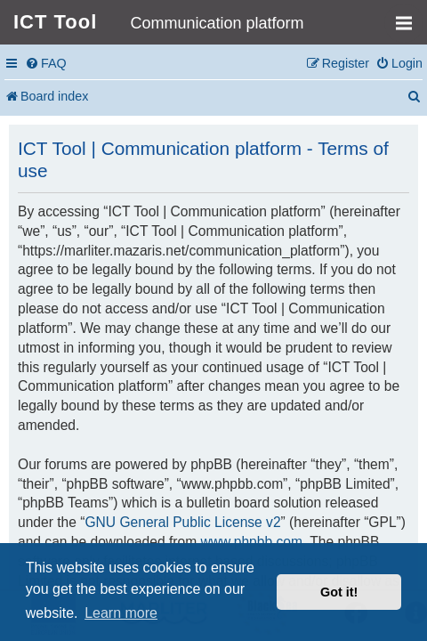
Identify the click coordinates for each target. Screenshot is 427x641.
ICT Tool (55, 22)
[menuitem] (46, 63)
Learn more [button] (121, 613)
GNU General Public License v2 (182, 522)
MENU (409, 15)
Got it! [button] (339, 592)
